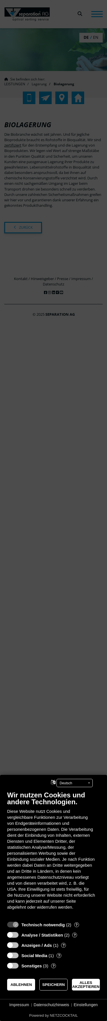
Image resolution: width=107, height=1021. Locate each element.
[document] (53, 854)
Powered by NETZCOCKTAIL (53, 1015)
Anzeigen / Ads (36, 945)
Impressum (19, 1004)
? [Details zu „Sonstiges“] (54, 966)
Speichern (53, 984)
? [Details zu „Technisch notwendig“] (76, 925)
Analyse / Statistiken (42, 935)
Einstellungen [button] (86, 1004)
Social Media (34, 955)
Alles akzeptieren (85, 985)
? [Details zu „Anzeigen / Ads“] (63, 945)
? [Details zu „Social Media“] (59, 955)
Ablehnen (21, 984)
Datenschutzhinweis (51, 1004)
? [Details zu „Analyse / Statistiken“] (75, 935)
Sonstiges (31, 965)
